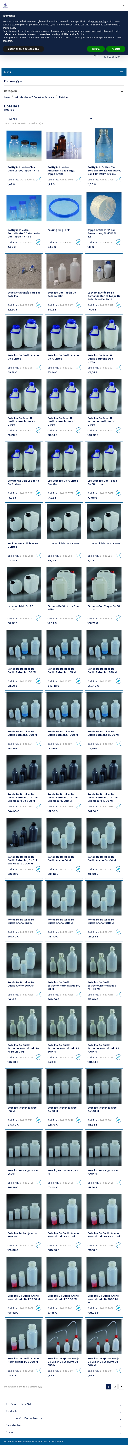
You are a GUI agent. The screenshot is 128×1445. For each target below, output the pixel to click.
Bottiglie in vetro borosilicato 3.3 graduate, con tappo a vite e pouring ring (24, 234)
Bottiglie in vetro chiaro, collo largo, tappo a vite (23, 169)
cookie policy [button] (9, 28)
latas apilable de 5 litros (64, 543)
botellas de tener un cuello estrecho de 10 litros (21, 421)
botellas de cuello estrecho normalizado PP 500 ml (63, 1048)
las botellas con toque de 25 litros (102, 482)
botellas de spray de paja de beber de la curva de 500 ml (104, 1362)
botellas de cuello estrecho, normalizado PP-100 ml (102, 985)
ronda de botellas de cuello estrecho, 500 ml (23, 733)
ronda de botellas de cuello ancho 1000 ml (101, 921)
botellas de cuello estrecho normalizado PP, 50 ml (64, 985)
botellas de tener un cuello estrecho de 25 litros (61, 421)
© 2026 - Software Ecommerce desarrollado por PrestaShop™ (34, 1441)
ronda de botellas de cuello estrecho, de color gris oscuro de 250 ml (24, 797)
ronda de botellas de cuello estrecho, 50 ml (22, 670)
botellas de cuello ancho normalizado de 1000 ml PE (103, 1299)
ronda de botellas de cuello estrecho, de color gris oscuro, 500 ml (64, 797)
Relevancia (49, 119)
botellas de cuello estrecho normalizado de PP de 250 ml (24, 1048)
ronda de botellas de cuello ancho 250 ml (21, 921)
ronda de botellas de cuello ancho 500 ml (61, 921)
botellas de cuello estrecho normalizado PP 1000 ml (103, 1048)
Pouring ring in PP (59, 229)
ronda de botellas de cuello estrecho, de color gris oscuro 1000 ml (104, 797)
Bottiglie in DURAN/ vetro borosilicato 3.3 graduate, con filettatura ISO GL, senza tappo (104, 172)
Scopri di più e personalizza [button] (23, 49)
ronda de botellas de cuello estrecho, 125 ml (62, 670)
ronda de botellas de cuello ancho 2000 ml (21, 984)
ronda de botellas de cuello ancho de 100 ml (102, 858)
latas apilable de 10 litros (104, 543)
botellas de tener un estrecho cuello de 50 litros (102, 421)
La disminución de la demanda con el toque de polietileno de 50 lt (104, 296)
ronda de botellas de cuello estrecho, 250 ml (102, 670)
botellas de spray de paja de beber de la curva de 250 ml (64, 1362)
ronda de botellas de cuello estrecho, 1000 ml (63, 733)
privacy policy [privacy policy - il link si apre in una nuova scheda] (99, 21)
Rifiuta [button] (96, 49)
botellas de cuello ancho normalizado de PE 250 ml (24, 1297)
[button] (123, 5)
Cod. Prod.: (13, 179)
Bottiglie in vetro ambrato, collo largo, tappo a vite (61, 170)
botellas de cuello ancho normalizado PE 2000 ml (23, 1360)
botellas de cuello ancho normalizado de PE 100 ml (104, 1234)
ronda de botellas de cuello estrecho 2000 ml (103, 733)
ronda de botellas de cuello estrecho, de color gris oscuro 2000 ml (24, 860)
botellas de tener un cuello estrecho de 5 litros (101, 359)
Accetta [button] (116, 49)
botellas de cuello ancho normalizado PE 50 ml (63, 1234)
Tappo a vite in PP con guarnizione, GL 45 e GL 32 (102, 233)
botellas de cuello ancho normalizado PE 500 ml (63, 1297)
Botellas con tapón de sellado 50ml (62, 294)
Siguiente (121, 1387)
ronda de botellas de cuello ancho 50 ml (61, 858)
